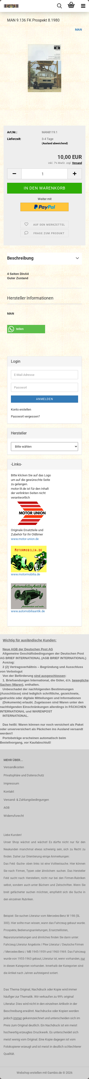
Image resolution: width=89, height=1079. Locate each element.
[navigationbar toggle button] (83, 6)
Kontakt (9, 791)
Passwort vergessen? (25, 416)
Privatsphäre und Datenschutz (24, 775)
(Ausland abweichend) (55, 143)
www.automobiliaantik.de (28, 611)
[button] (14, 173)
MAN (78, 29)
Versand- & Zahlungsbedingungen (26, 799)
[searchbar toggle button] (59, 6)
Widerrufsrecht (14, 816)
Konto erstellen (21, 409)
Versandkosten (14, 767)
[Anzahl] (44, 173)
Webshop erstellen (29, 1072)
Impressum (11, 783)
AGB (6, 807)
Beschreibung (20, 258)
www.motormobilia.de (25, 574)
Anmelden (44, 399)
